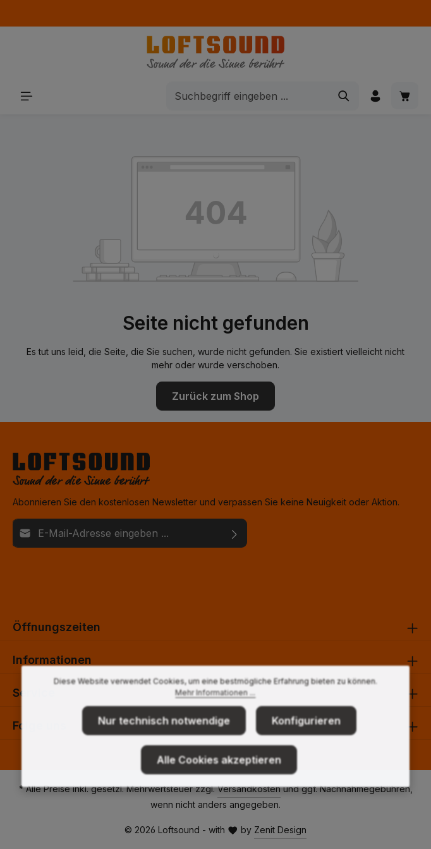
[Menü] (26, 95)
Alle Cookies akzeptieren (219, 780)
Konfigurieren (306, 741)
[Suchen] (344, 96)
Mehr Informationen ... (215, 713)
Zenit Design (280, 829)
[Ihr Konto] (375, 95)
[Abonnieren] (234, 533)
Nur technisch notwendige (164, 741)
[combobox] (248, 96)
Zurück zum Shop (215, 396)
